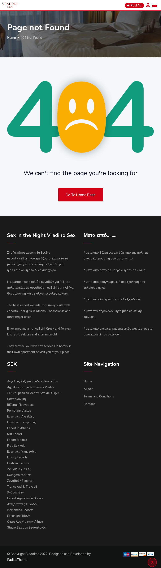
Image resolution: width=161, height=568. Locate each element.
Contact (89, 404)
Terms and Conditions (99, 396)
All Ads (88, 389)
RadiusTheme (17, 560)
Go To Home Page (81, 195)
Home (88, 381)
